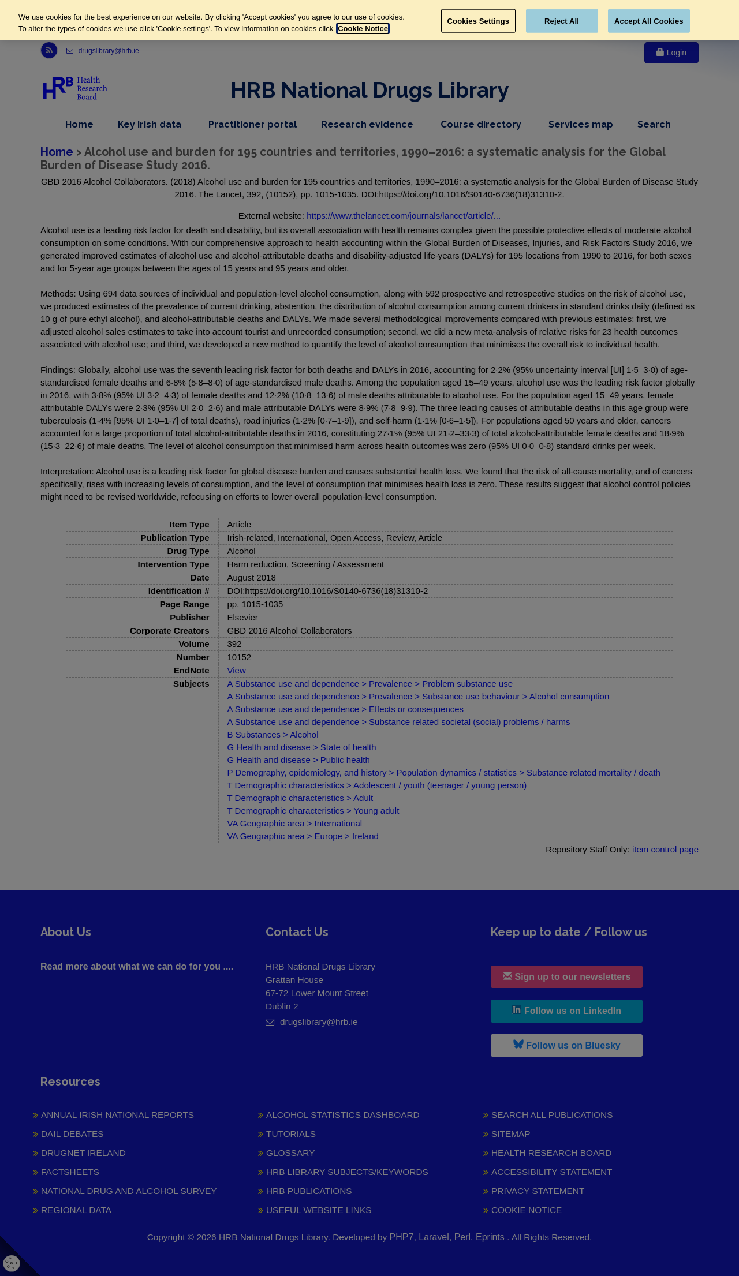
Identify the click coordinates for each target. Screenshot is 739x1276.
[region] (369, 20)
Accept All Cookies (649, 20)
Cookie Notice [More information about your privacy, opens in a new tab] (363, 28)
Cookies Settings (478, 20)
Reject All (561, 20)
